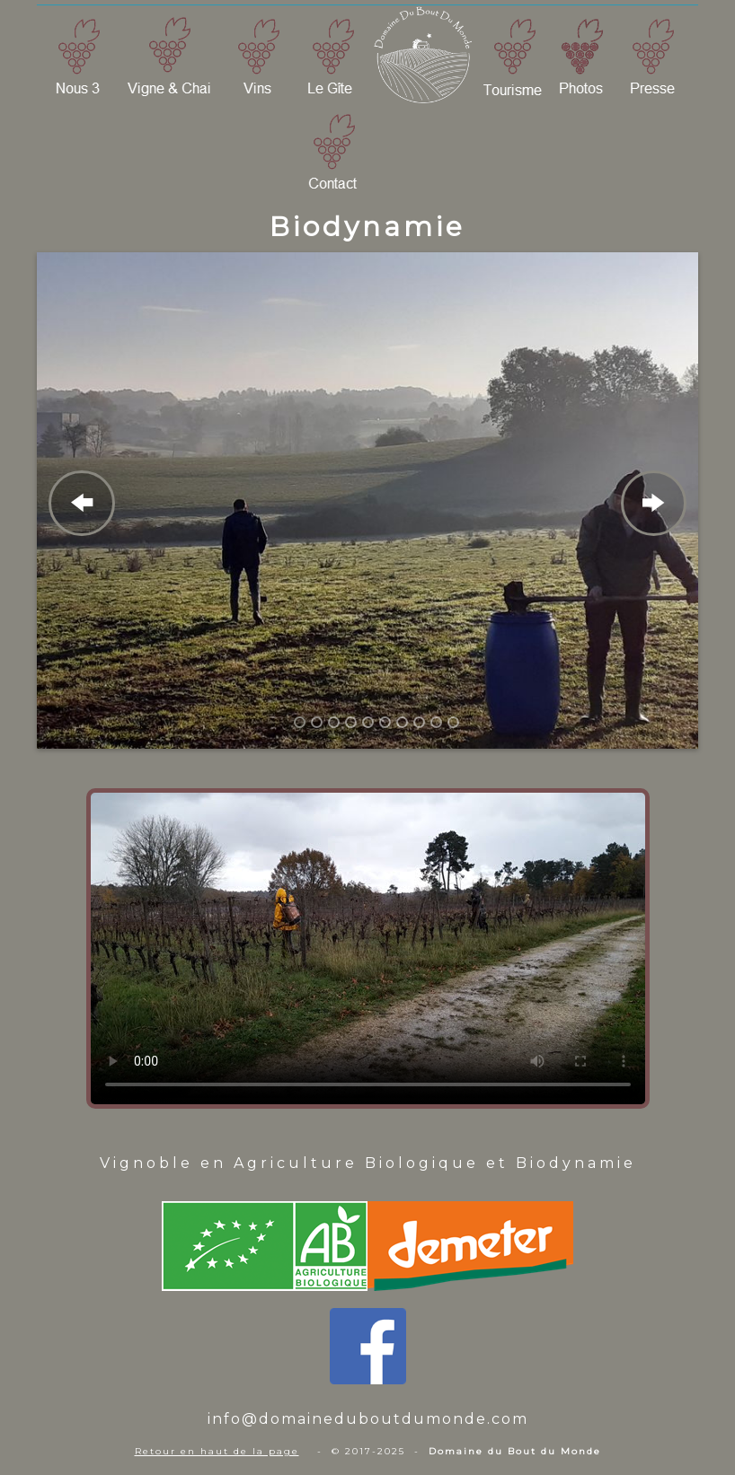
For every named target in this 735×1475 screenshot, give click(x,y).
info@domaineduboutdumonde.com (368, 1418)
